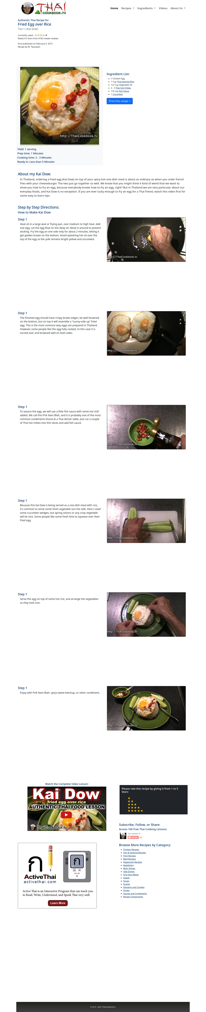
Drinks (126, 890)
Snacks (126, 884)
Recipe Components (133, 896)
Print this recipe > (119, 101)
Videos (163, 8)
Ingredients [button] (145, 8)
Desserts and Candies (134, 887)
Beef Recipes (129, 859)
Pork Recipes (129, 855)
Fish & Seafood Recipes (134, 852)
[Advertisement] (145, 42)
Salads (126, 877)
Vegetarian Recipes (132, 862)
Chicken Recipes (131, 849)
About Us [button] (177, 8)
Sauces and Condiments (135, 893)
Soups (126, 881)
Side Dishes (129, 871)
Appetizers (128, 865)
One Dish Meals (131, 874)
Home (114, 8)
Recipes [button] (126, 8)
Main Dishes (129, 868)
